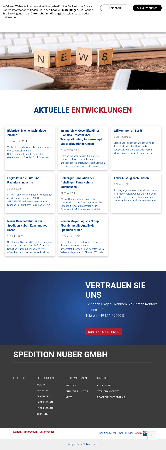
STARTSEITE (21, 378)
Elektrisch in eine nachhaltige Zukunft (26, 133)
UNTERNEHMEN (76, 378)
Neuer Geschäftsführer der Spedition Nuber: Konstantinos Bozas (27, 225)
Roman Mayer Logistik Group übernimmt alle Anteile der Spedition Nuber (79, 225)
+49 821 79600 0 (111, 316)
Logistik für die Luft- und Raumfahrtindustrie (23, 180)
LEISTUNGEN (45, 378)
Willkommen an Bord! (128, 130)
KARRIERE (103, 378)
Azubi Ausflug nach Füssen (131, 178)
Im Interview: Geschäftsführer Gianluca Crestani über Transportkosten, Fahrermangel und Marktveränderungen (81, 137)
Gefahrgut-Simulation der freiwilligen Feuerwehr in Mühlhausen (77, 182)
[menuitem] (49, 386)
